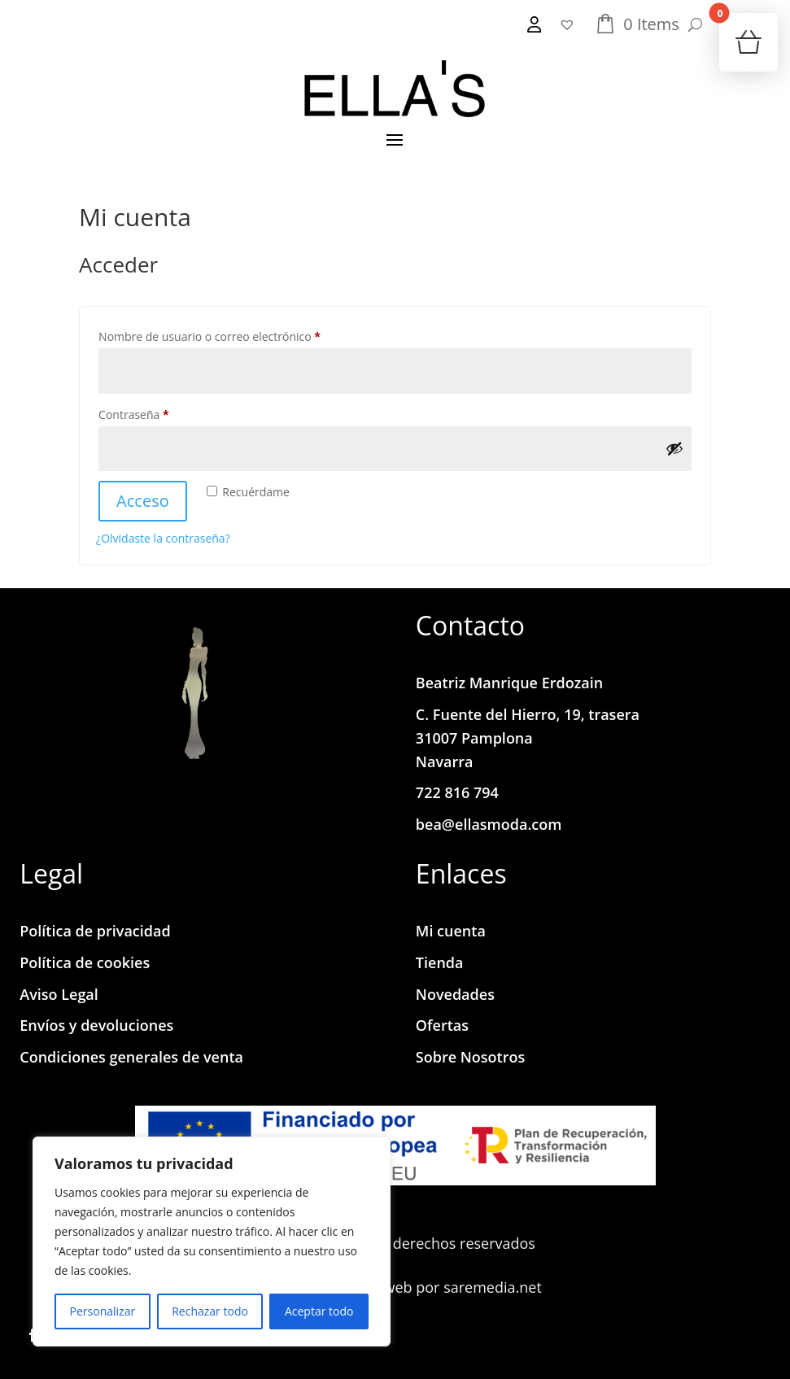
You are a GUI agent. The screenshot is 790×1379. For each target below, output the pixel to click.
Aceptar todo (319, 1311)
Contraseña (163, 413)
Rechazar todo (210, 1311)
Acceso (142, 501)
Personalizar (103, 1311)
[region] (212, 1241)
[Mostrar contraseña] (674, 448)
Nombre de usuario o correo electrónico (238, 334)
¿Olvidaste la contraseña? (163, 538)
